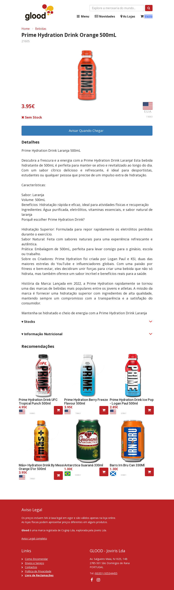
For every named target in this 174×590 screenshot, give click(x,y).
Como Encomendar (36, 559)
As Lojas (127, 16)
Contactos (31, 567)
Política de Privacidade (38, 571)
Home (25, 29)
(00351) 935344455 (106, 573)
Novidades (105, 16)
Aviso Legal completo (34, 538)
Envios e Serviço (34, 563)
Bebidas (40, 29)
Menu (82, 16)
